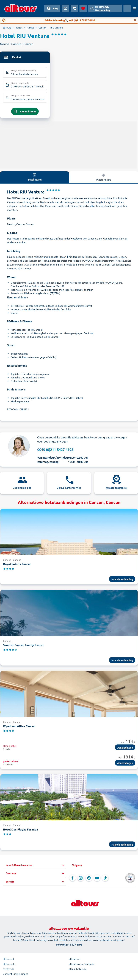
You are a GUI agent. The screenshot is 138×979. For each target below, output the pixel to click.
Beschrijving (35, 178)
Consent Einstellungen (15, 974)
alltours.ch (9, 964)
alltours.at (8, 959)
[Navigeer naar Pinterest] (89, 878)
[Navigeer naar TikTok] (105, 878)
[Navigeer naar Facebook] (72, 878)
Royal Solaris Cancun (17, 564)
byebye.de (8, 969)
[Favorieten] (83, 8)
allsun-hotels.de (78, 969)
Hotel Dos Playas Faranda (20, 830)
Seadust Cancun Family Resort (23, 645)
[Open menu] (134, 8)
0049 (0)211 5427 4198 (55, 450)
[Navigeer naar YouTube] (97, 878)
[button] (35, 866)
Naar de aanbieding (122, 579)
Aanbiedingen (125, 748)
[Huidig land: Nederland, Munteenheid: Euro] (127, 8)
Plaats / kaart (103, 178)
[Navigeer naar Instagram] (81, 878)
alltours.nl (74, 959)
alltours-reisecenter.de (81, 964)
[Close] (135, 20)
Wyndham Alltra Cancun (19, 727)
